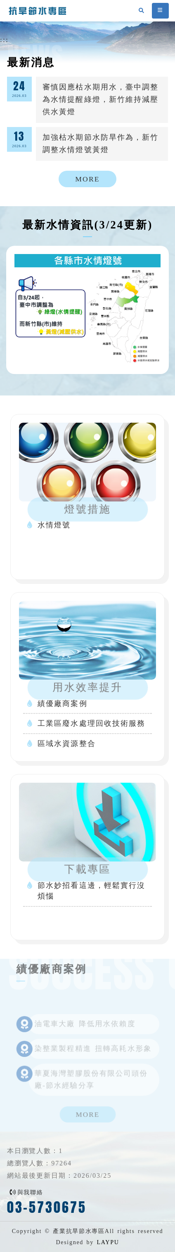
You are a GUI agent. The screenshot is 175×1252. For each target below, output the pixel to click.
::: (4, 39)
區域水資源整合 (67, 743)
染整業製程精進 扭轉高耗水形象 (93, 1053)
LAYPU (108, 1242)
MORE (87, 179)
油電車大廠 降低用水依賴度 (85, 1029)
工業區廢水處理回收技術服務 (91, 723)
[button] (160, 10)
